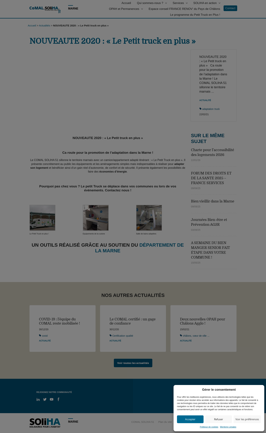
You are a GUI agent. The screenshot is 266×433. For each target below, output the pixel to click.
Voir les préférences (247, 419)
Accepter (190, 419)
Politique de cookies (209, 427)
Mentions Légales (228, 427)
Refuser (218, 419)
